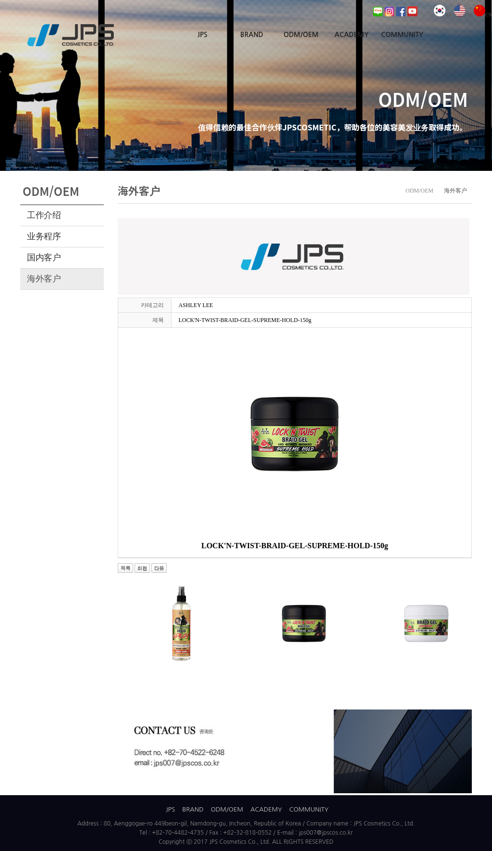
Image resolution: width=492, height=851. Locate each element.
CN (483, 14)
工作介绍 (44, 215)
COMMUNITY (402, 34)
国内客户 (44, 257)
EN (463, 14)
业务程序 (44, 236)
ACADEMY (351, 34)
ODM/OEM (301, 34)
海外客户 (44, 279)
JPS (202, 34)
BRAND (251, 34)
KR (443, 14)
